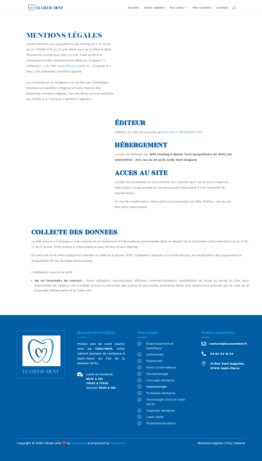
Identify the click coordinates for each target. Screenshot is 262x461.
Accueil (133, 7)
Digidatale (79, 443)
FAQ (228, 443)
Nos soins (177, 7)
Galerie (239, 443)
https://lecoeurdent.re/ (73, 66)
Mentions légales (210, 443)
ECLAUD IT (171, 132)
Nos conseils (202, 7)
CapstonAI (118, 443)
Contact (222, 7)
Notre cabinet (154, 7)
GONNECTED (193, 132)
